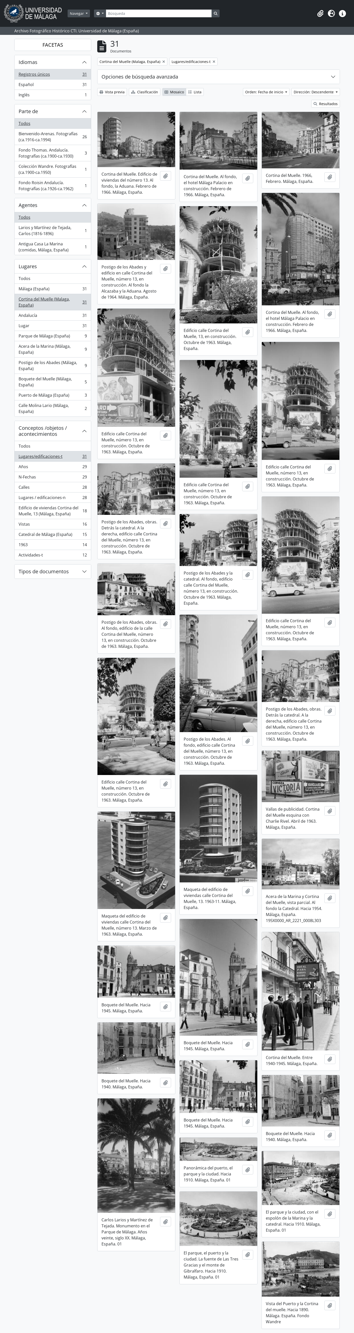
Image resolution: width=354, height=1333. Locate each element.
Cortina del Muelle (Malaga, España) (52, 302)
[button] (320, 13)
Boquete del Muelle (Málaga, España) (52, 382)
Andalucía (52, 316)
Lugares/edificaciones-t (52, 457)
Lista (194, 92)
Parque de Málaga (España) (52, 337)
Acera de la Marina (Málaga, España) (52, 349)
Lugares (28, 266)
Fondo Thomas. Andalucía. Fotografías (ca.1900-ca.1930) (52, 153)
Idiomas (28, 62)
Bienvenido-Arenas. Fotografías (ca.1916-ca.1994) (52, 137)
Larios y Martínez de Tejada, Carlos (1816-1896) (52, 230)
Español (52, 86)
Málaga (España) (52, 290)
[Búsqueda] (159, 13)
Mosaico (174, 92)
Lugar (52, 327)
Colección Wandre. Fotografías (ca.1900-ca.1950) (52, 169)
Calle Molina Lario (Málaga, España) (52, 408)
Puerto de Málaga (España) (52, 396)
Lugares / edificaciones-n (52, 499)
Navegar (77, 13)
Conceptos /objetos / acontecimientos (43, 431)
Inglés (52, 96)
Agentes (28, 205)
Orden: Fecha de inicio (264, 92)
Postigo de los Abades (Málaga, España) (52, 365)
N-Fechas (52, 478)
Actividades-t (52, 556)
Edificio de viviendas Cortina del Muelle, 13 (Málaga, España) (52, 511)
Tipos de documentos (44, 571)
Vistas (52, 525)
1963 (52, 546)
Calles (52, 488)
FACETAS (52, 44)
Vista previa (112, 92)
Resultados (326, 103)
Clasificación (144, 92)
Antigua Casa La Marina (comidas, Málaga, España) (52, 247)
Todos (24, 123)
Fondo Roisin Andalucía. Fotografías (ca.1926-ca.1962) (52, 185)
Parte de (28, 111)
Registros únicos (52, 75)
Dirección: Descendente (314, 92)
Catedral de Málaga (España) (52, 535)
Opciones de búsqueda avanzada (140, 76)
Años (52, 468)
